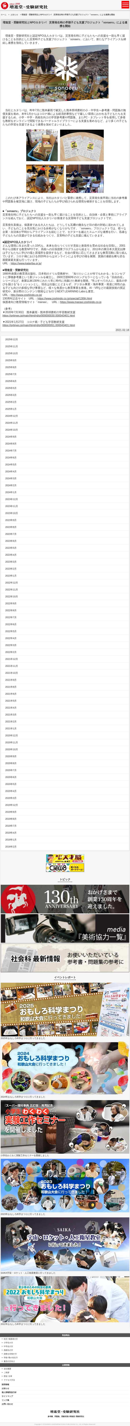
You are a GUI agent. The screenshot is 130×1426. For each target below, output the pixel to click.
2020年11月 (11, 742)
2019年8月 (11, 818)
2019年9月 (11, 812)
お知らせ (14, 15)
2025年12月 (11, 339)
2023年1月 (11, 575)
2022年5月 (11, 631)
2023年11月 (11, 506)
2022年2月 (11, 652)
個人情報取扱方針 (9, 1392)
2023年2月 (11, 568)
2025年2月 (11, 402)
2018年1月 (11, 839)
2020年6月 (11, 777)
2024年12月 (11, 415)
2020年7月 (11, 770)
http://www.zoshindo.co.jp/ (26, 295)
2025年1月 (11, 409)
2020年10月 (11, 749)
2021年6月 (11, 693)
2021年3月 (11, 714)
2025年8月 (11, 367)
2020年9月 (11, 756)
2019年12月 (11, 805)
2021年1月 (11, 728)
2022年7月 (11, 617)
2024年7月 (11, 450)
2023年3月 (11, 561)
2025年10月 (11, 353)
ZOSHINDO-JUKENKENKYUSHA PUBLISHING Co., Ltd (62, 1424)
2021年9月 (11, 680)
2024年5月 (11, 464)
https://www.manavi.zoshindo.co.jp (81, 302)
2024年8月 (11, 443)
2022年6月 (11, 624)
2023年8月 (11, 527)
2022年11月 (11, 589)
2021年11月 (11, 666)
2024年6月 (11, 457)
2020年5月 (11, 784)
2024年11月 (11, 422)
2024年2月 (11, 485)
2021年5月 (11, 700)
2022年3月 (11, 645)
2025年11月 (11, 346)
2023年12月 (11, 499)
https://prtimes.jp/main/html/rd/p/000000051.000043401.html (39, 325)
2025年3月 (11, 395)
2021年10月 (11, 673)
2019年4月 (11, 832)
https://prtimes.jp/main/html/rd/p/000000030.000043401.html (39, 315)
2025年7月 (11, 374)
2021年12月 (11, 659)
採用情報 (5, 1384)
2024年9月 (11, 436)
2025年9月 (11, 360)
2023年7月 (11, 534)
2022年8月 (11, 610)
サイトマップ (7, 1396)
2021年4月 (11, 707)
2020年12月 (11, 735)
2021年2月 (11, 721)
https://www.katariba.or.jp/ (26, 263)
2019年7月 (11, 825)
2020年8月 (11, 763)
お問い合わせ (7, 1404)
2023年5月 (11, 548)
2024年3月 (11, 478)
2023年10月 (11, 513)
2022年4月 (11, 638)
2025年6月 (11, 381)
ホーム (3, 15)
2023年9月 (11, 520)
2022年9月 (11, 603)
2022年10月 (11, 596)
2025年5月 (11, 388)
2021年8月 (11, 686)
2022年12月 (11, 582)
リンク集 (5, 1400)
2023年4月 (11, 554)
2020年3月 (11, 798)
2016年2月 (11, 846)
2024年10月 (11, 429)
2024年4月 (11, 471)
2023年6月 (11, 541)
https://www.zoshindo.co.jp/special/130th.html (65, 298)
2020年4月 (11, 791)
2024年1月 (11, 492)
